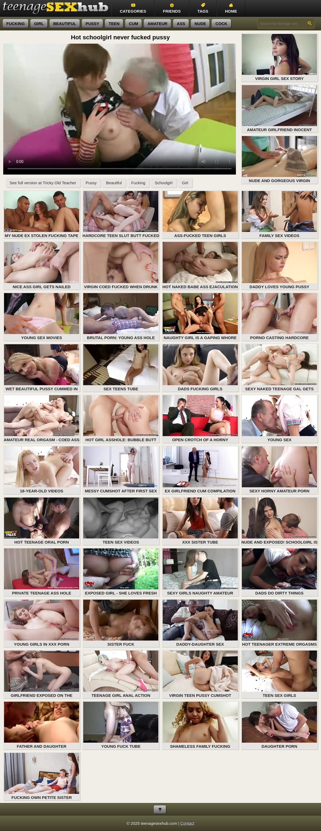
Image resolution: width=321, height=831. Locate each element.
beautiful (64, 23)
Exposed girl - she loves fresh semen (120, 572)
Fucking (138, 182)
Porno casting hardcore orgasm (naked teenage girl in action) (279, 317)
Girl (185, 182)
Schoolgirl (164, 182)
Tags (202, 8)
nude (200, 23)
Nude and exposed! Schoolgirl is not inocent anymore (279, 521)
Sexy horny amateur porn (279, 469)
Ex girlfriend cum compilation (200, 469)
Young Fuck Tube (120, 725)
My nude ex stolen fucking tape (41, 214)
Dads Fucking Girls (200, 367)
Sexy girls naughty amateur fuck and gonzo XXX (200, 572)
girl (39, 23)
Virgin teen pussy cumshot (200, 674)
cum (133, 23)
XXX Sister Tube (200, 521)
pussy (92, 23)
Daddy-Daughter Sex (200, 623)
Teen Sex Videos (120, 521)
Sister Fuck (120, 623)
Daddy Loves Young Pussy (279, 265)
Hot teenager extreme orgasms (279, 623)
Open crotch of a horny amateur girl (200, 419)
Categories (133, 8)
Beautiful (114, 182)
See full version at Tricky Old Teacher (43, 182)
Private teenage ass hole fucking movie (41, 572)
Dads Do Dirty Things (279, 571)
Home (231, 8)
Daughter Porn (279, 725)
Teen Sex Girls (279, 674)
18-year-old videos (41, 469)
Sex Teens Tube (120, 367)
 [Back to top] (160, 810)
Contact (187, 823)
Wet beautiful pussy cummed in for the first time (41, 368)
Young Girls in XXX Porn (41, 623)
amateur (158, 23)
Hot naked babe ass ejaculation (200, 265)
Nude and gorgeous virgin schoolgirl (279, 160)
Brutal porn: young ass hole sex (120, 317)
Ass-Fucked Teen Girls (200, 214)
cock (221, 23)
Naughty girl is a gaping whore (200, 316)
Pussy (91, 182)
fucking (15, 23)
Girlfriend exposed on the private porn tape (41, 674)
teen (114, 23)
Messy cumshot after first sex (120, 469)
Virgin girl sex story (279, 57)
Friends (172, 8)
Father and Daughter (41, 725)
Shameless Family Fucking (200, 725)
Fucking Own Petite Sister (41, 776)
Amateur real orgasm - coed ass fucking (41, 419)
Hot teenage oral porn (41, 521)
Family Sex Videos (279, 214)
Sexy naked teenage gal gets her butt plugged (279, 368)
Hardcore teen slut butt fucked (120, 214)
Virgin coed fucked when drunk (120, 265)
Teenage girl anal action (120, 674)
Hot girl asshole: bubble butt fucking (120, 419)
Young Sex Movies (41, 316)
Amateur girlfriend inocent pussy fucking (279, 109)
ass (181, 23)
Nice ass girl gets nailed (41, 265)
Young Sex (279, 418)
